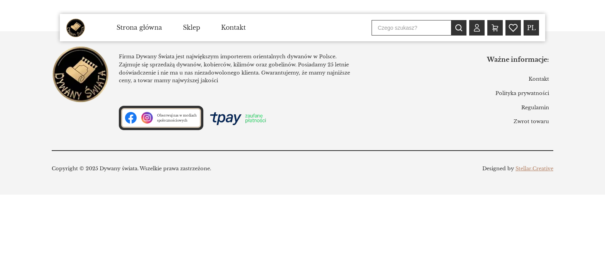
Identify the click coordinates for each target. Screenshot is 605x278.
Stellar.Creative (534, 168)
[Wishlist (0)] (513, 28)
